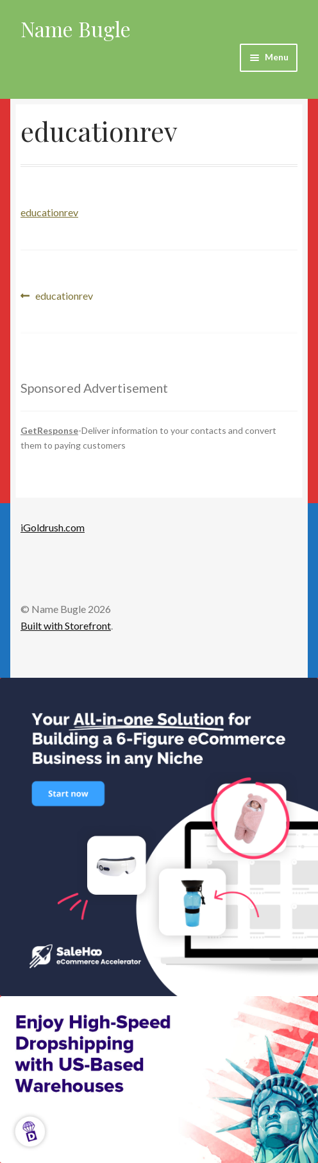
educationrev (49, 212)
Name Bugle (76, 28)
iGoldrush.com (53, 527)
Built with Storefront (66, 625)
